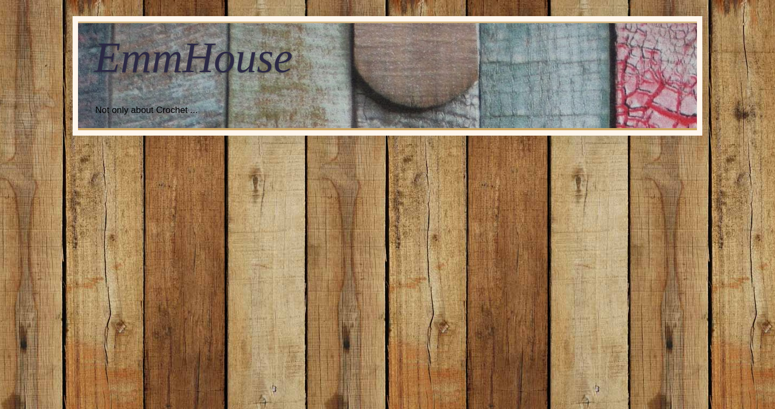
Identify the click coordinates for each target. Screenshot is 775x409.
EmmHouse (193, 57)
